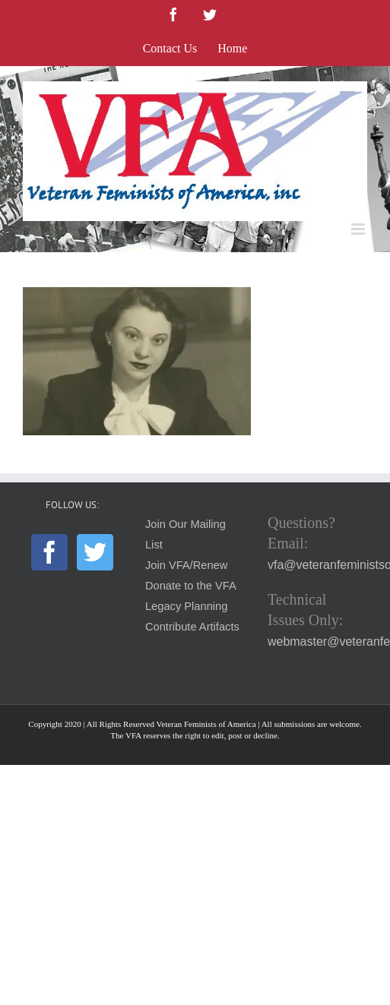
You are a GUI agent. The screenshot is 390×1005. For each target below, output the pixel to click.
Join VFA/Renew (186, 565)
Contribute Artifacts (192, 627)
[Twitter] (95, 552)
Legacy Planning (186, 606)
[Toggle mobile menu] (359, 229)
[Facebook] (49, 552)
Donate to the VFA (190, 586)
